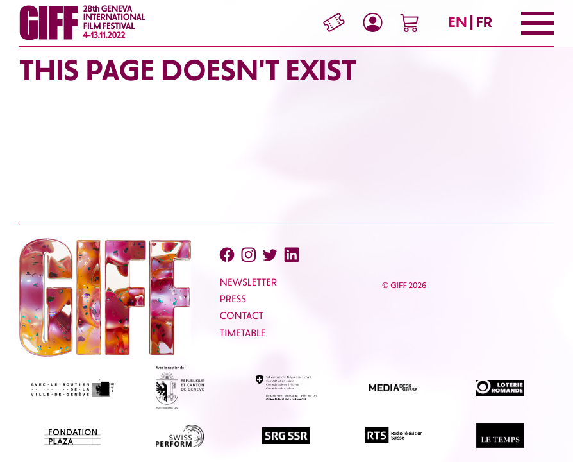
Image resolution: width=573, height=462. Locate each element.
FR (484, 22)
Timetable (243, 333)
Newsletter (248, 282)
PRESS (233, 299)
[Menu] (537, 23)
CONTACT (241, 315)
